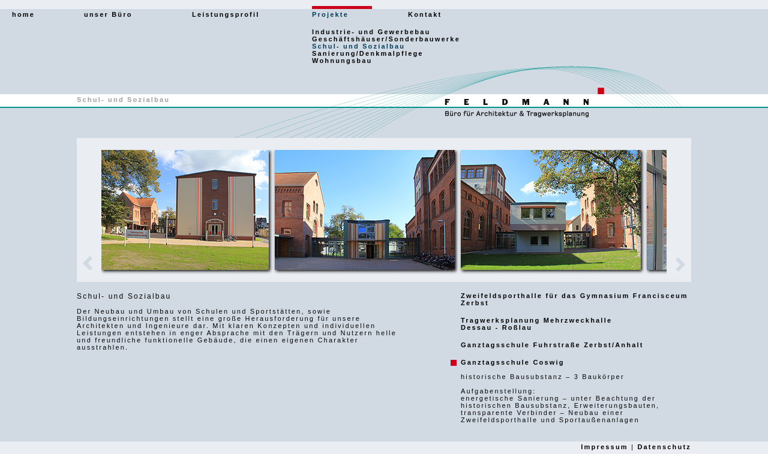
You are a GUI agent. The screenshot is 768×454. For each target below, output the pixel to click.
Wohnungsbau (342, 60)
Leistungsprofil (225, 14)
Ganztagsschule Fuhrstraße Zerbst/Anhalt (552, 344)
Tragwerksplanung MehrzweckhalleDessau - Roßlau (536, 324)
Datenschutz (664, 446)
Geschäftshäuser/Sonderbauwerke (386, 39)
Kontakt (425, 14)
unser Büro (108, 14)
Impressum (604, 446)
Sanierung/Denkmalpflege (368, 53)
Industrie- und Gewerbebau (371, 31)
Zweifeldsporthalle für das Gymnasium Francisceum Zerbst (574, 299)
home (23, 14)
